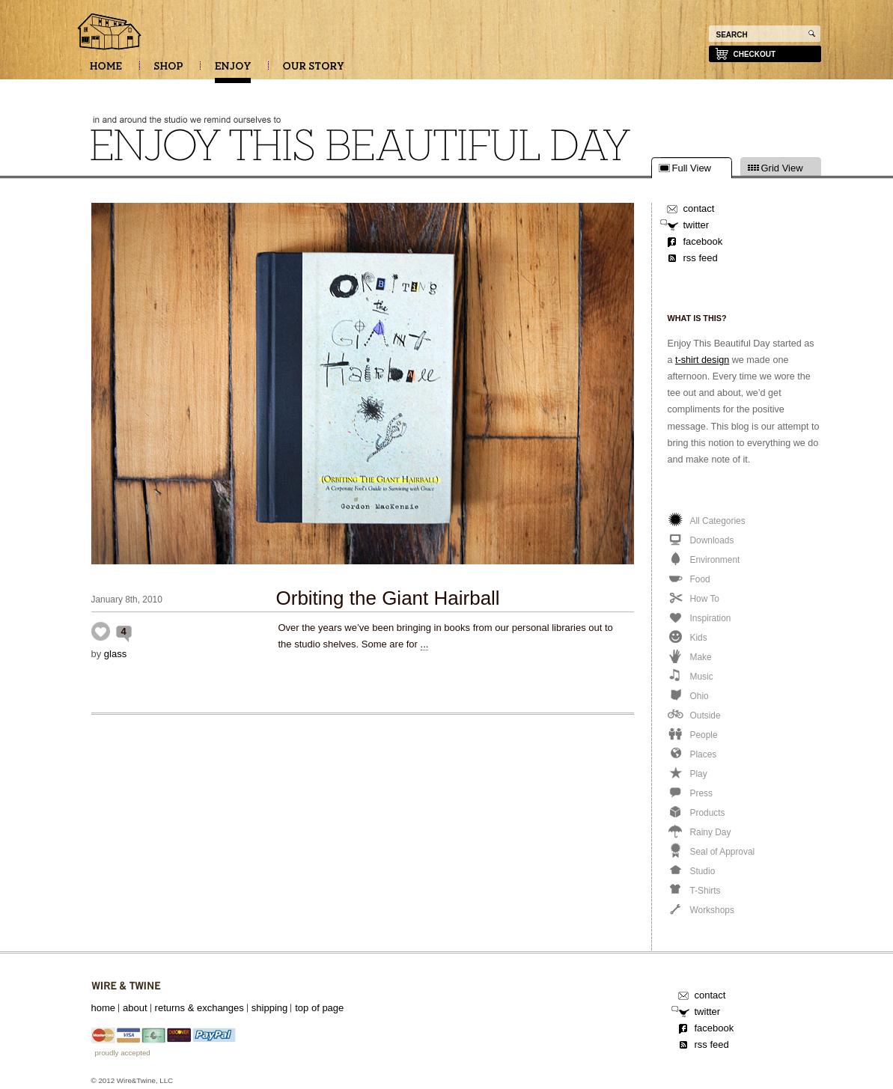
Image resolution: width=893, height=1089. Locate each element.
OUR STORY (313, 71)
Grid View (782, 168)
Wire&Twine (126, 986)
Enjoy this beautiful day (110, 33)
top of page (319, 1007)
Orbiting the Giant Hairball (388, 598)
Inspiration (101, 631)
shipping (269, 1007)
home (103, 1007)
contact (699, 208)
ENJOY (233, 71)
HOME (106, 71)
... (425, 644)
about (135, 1007)
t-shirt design (702, 360)
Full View (692, 168)
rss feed (700, 257)
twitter (696, 225)
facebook (703, 241)
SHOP (168, 71)
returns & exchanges (199, 1007)
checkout (755, 54)
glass (115, 653)
